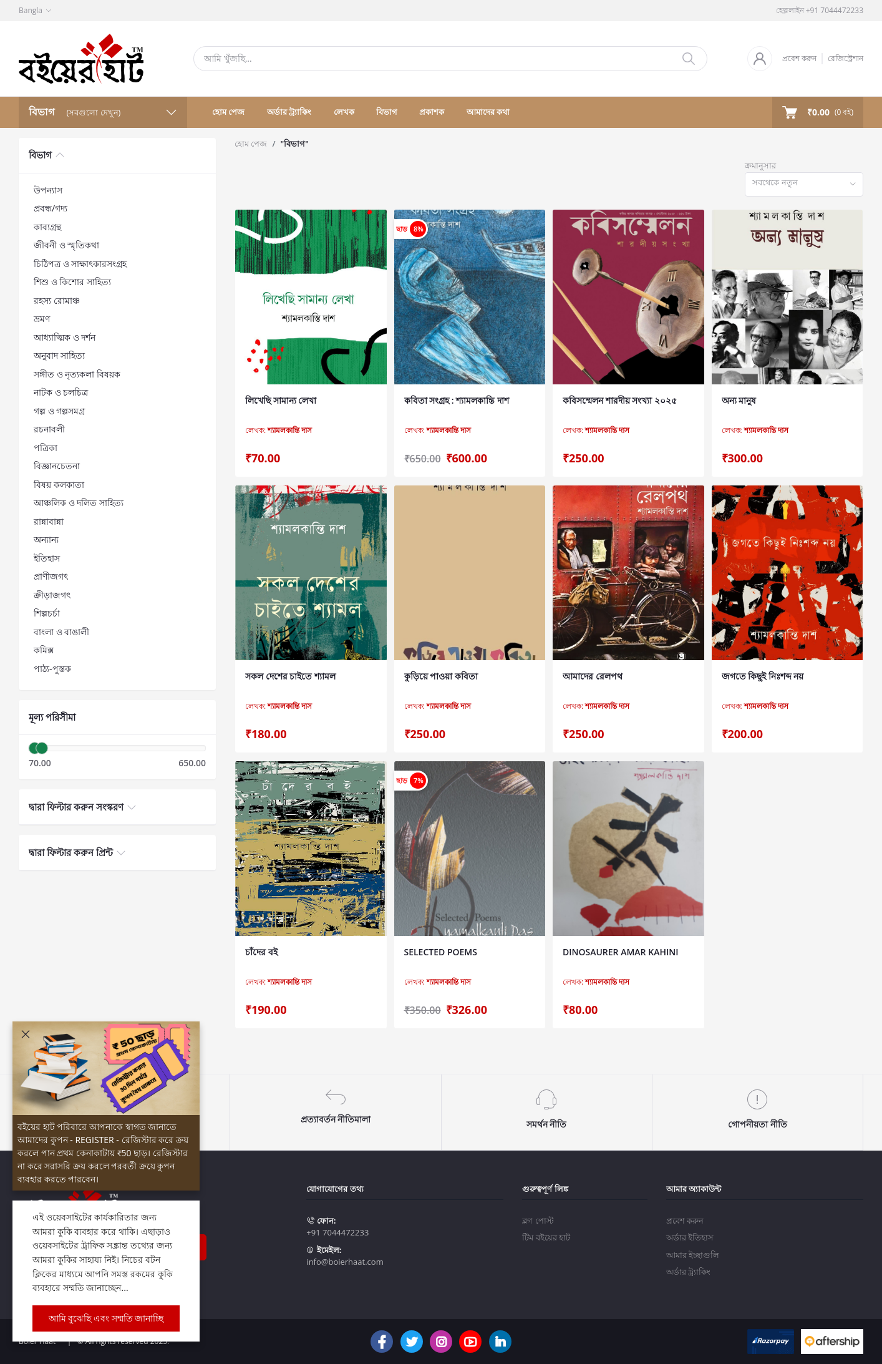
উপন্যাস (48, 190)
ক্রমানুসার (760, 165)
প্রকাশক (431, 111)
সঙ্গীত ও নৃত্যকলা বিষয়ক (77, 374)
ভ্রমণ (42, 318)
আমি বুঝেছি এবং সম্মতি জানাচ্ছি (106, 1318)
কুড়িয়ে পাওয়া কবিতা (441, 676)
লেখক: (278, 431)
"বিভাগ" (294, 143)
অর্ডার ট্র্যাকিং (289, 111)
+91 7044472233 (337, 1232)
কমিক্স (44, 650)
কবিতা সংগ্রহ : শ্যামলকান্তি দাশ (456, 400)
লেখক (344, 111)
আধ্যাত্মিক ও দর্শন (64, 337)
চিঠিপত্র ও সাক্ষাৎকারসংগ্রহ (80, 264)
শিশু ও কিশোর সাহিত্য (72, 282)
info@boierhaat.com (344, 1261)
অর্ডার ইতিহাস (690, 1237)
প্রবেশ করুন (799, 58)
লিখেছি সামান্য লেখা (280, 400)
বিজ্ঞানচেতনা (57, 466)
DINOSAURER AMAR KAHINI (620, 952)
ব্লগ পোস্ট (537, 1220)
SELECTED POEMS (440, 952)
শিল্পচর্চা (47, 613)
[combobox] (804, 184)
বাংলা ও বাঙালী (61, 632)
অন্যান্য (46, 539)
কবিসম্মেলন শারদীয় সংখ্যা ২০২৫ (620, 400)
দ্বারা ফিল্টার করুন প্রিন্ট (71, 852)
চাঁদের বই (261, 952)
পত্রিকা (45, 448)
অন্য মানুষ (739, 400)
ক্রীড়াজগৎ (52, 595)
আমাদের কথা (488, 111)
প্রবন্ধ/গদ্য (50, 208)
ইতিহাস (47, 558)
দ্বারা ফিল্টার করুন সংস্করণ (76, 807)
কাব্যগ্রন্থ (47, 227)
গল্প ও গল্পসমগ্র (59, 411)
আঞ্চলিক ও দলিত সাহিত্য (79, 503)
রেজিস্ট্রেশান (845, 58)
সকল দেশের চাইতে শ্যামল (290, 676)
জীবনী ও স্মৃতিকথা (66, 245)
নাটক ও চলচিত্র (61, 392)
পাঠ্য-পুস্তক (52, 669)
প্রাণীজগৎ (51, 576)
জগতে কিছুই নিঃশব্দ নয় (763, 676)
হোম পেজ (228, 111)
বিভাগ (386, 111)
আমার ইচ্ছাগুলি (692, 1254)
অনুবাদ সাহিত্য (59, 355)
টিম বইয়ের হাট (546, 1237)
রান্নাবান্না (49, 521)
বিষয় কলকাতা (59, 484)
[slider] (35, 748)
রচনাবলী (49, 429)
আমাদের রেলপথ (593, 676)
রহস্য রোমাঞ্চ (57, 300)
